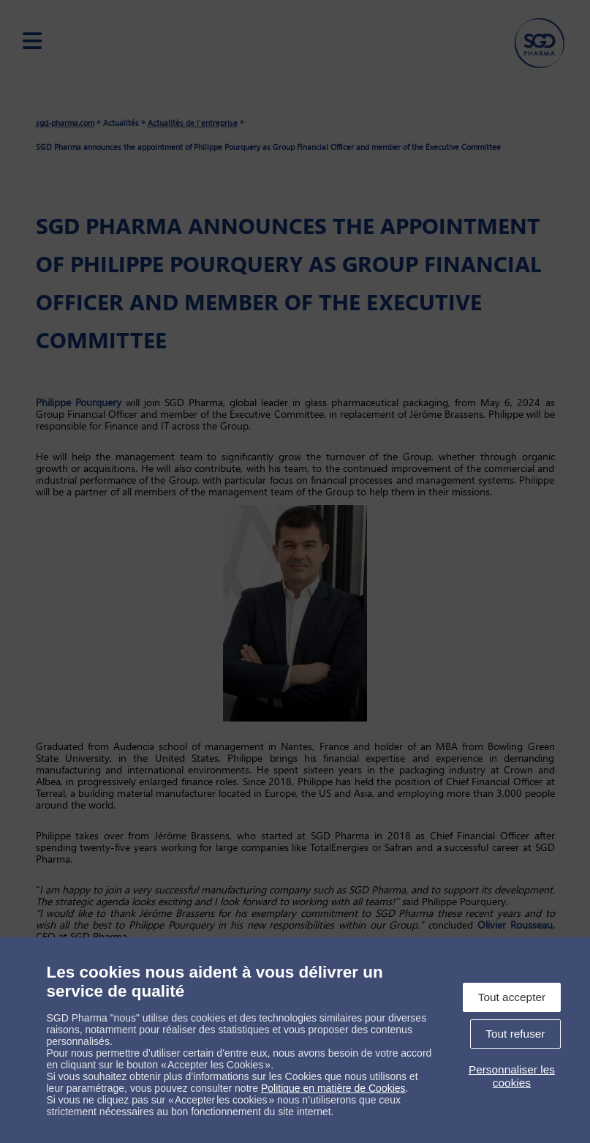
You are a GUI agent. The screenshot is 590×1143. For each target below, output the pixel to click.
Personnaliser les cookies (512, 1076)
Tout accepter (511, 997)
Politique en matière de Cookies (333, 1088)
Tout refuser (515, 1033)
